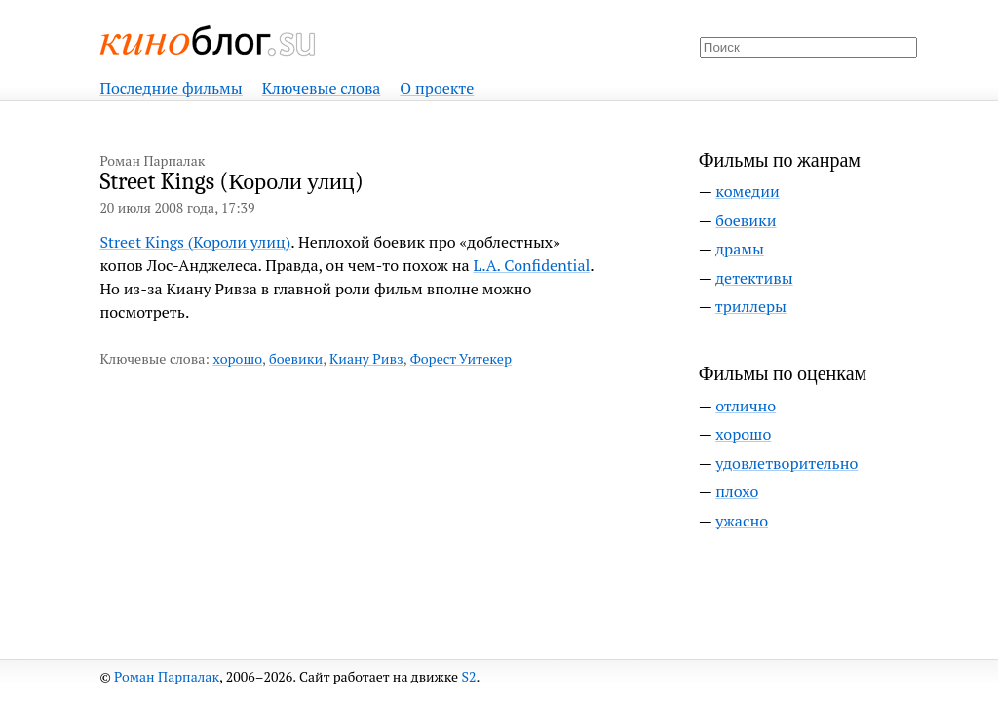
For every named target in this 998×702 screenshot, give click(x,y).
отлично (745, 405)
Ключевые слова (321, 87)
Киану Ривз (366, 358)
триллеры (751, 306)
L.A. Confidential (531, 265)
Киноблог (208, 40)
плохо (736, 491)
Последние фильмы (170, 87)
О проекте (437, 87)
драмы (739, 248)
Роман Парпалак (166, 676)
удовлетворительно (786, 463)
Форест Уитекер (461, 358)
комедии (747, 191)
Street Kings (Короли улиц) (194, 242)
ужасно (741, 520)
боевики (296, 358)
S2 (469, 676)
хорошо (237, 358)
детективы (754, 278)
